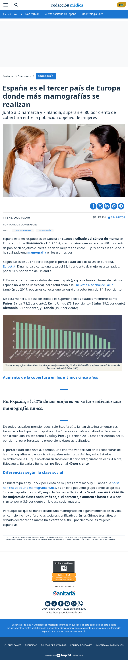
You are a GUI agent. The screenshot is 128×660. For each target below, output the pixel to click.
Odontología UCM (92, 14)
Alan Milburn (32, 14)
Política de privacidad (54, 645)
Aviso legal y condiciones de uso (64, 612)
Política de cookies (81, 645)
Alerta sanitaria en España (60, 14)
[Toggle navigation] (5, 5)
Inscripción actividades (109, 645)
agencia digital (51, 655)
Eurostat (9, 266)
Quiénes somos (13, 645)
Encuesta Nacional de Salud (94, 285)
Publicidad (31, 645)
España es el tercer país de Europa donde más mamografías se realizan (62, 96)
